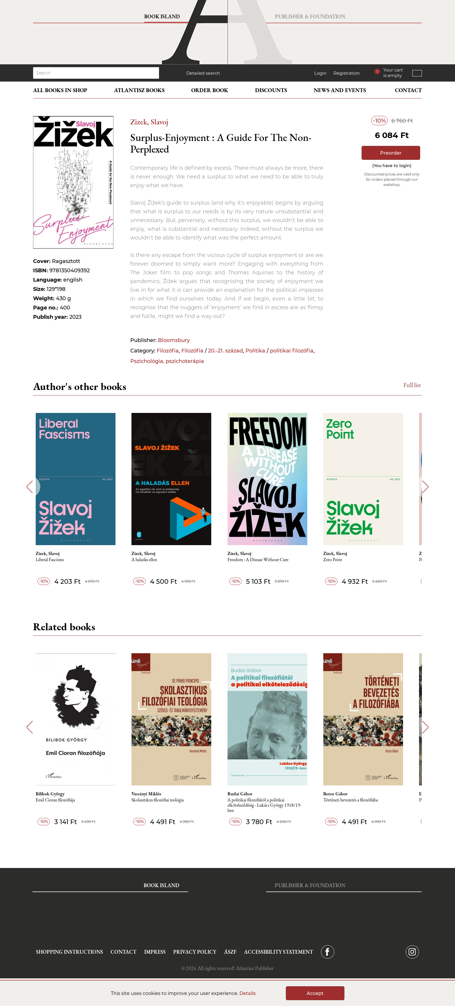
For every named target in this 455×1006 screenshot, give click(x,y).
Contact (408, 90)
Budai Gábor (248, 793)
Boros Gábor (345, 793)
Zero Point (342, 560)
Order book (209, 90)
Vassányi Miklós (154, 793)
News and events (340, 90)
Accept (315, 993)
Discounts (271, 90)
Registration (346, 73)
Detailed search (203, 73)
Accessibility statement (278, 951)
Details (247, 993)
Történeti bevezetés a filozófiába (360, 800)
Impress (155, 951)
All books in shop (60, 90)
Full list (412, 385)
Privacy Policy (194, 951)
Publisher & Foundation (310, 16)
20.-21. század (225, 351)
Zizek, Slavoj (149, 122)
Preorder (391, 153)
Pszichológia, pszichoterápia (167, 361)
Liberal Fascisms (56, 560)
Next (425, 487)
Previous (29, 487)
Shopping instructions (69, 951)
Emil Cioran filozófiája (61, 800)
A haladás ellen (152, 560)
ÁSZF (230, 951)
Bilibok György (56, 793)
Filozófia (168, 351)
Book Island (162, 16)
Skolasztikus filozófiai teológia (165, 800)
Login (320, 73)
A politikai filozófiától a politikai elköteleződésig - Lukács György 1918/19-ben (273, 805)
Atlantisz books (139, 90)
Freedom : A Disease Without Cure (266, 560)
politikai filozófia (291, 351)
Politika (255, 351)
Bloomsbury (174, 340)
